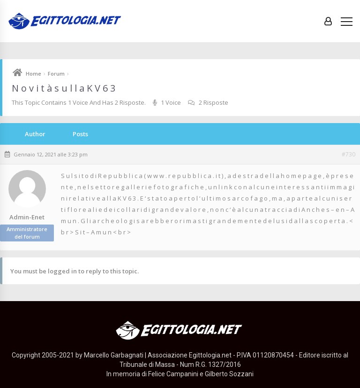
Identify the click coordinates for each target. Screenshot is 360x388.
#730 (348, 154)
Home (33, 73)
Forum (56, 73)
